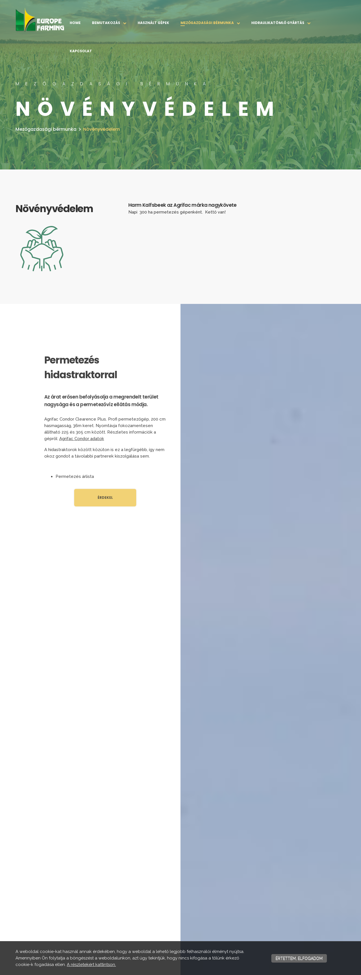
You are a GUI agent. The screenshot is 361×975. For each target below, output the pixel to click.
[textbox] (180, 183)
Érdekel (105, 497)
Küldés (256, 806)
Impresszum (68, 923)
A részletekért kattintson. (91, 964)
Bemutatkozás (141, 886)
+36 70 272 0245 (78, 670)
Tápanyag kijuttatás (259, 913)
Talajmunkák (252, 886)
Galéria (134, 921)
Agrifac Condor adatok (81, 438)
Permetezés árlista (75, 476)
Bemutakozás (109, 22)
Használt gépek (153, 22)
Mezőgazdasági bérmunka (210, 22)
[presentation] (237, 745)
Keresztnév (285, 632)
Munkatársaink (141, 904)
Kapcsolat (81, 51)
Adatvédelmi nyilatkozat (35, 923)
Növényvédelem (254, 904)
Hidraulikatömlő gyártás (281, 22)
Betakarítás (251, 921)
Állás (132, 913)
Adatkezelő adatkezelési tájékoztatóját (236, 774)
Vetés (245, 895)
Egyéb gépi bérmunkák (259, 930)
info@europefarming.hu (82, 681)
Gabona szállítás (313, 895)
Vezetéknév (223, 632)
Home (75, 22)
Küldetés (135, 895)
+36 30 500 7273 (78, 653)
